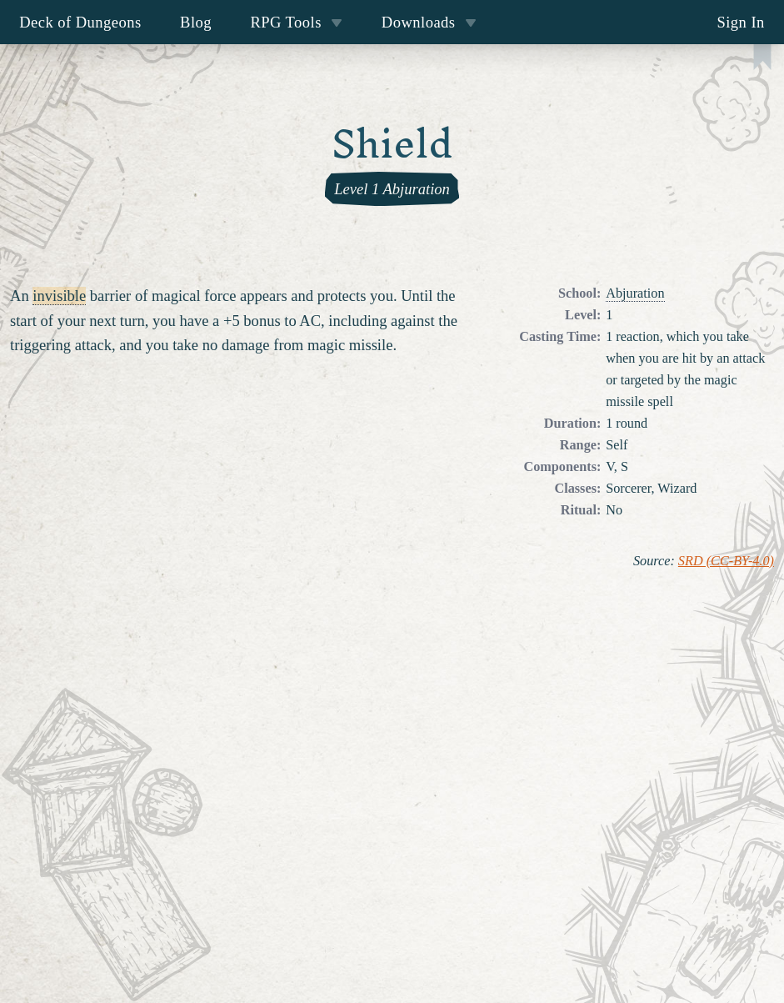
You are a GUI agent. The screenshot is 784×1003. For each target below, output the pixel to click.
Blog (196, 22)
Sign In (740, 22)
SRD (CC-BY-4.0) (726, 561)
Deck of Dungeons (80, 22)
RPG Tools (296, 22)
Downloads (429, 22)
